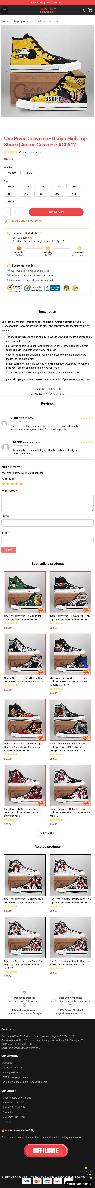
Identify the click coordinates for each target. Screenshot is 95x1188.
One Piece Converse (47, 21)
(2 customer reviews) (30, 152)
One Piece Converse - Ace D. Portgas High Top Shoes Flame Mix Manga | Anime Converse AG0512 (23, 747)
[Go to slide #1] (21, 124)
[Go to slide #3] (56, 124)
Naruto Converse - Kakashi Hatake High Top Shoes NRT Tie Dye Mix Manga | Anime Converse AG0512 (68, 747)
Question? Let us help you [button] (79, 1184)
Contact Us (8, 1112)
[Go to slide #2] (38, 124)
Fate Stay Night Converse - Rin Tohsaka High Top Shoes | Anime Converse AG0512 (21, 812)
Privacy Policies (10, 1072)
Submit (8, 550)
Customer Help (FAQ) (13, 1117)
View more (47, 833)
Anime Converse (20, 326)
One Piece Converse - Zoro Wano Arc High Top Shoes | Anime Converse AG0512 (23, 964)
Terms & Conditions (12, 1067)
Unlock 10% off (89, 1173)
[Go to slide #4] (74, 124)
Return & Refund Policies (15, 1107)
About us (7, 1062)
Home (5, 21)
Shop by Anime (21, 21)
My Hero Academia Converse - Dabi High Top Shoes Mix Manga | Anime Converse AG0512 (68, 681)
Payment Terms (10, 1102)
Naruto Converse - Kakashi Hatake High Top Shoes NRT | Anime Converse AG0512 (70, 812)
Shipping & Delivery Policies (16, 1097)
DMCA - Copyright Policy (15, 1077)
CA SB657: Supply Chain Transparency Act (24, 1082)
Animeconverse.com (37, 379)
